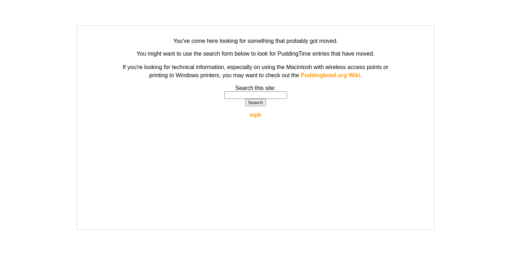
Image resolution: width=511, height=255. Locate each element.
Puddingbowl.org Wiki (330, 75)
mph (255, 115)
